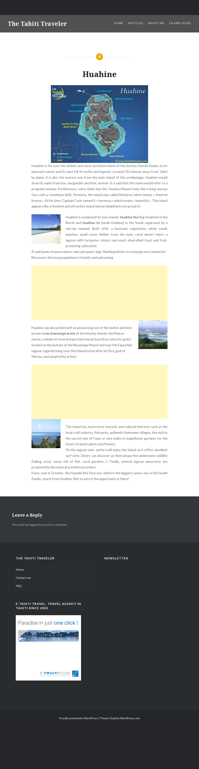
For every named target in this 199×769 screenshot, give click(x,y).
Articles (135, 23)
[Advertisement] (99, 292)
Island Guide (180, 23)
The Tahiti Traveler (37, 24)
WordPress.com (130, 718)
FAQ (19, 586)
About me (156, 23)
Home (118, 23)
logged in (35, 524)
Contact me (23, 577)
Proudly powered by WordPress (78, 718)
